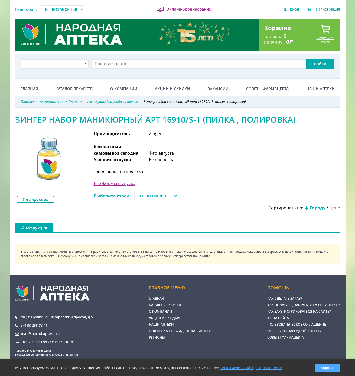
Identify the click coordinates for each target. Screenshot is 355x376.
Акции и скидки (172, 89)
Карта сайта (278, 318)
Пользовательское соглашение (296, 324)
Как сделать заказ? (284, 298)
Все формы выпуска (114, 183)
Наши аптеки (320, 89)
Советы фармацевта (267, 89)
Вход (294, 9)
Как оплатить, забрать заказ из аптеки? (303, 305)
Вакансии (218, 89)
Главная (29, 89)
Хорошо (327, 368)
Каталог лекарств (74, 89)
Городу (317, 208)
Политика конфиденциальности (180, 331)
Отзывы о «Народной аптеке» (294, 331)
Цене (334, 208)
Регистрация (328, 9)
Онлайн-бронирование (188, 9)
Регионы (157, 337)
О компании (123, 89)
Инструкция (35, 199)
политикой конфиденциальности (251, 367)
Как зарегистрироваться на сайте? (299, 311)
